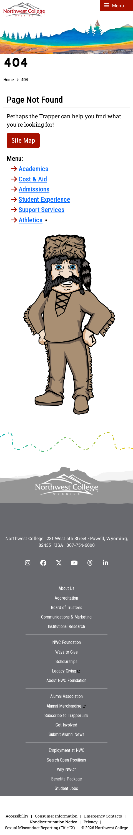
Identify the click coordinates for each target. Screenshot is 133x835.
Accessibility (17, 816)
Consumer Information (56, 816)
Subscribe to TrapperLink (66, 715)
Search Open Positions (66, 760)
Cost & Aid (33, 179)
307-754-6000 (81, 545)
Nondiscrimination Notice (53, 821)
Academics (33, 169)
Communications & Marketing (66, 617)
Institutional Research (66, 626)
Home (8, 79)
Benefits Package (66, 779)
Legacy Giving (64, 671)
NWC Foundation (66, 642)
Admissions (34, 189)
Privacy (90, 821)
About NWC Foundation (66, 680)
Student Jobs (66, 788)
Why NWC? (66, 769)
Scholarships (66, 661)
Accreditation (66, 598)
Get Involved (66, 725)
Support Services (41, 210)
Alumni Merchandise (64, 706)
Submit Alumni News (66, 734)
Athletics (30, 220)
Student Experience (44, 199)
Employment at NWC (66, 750)
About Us (66, 588)
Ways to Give (66, 652)
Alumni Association (66, 696)
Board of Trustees (66, 607)
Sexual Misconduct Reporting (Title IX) (40, 827)
